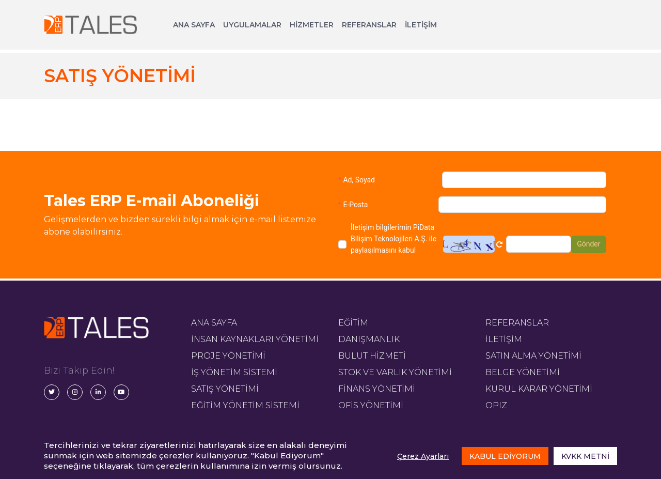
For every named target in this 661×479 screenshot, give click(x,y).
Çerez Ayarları (423, 456)
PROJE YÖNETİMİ (228, 356)
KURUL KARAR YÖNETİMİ (538, 389)
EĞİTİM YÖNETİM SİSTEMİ (245, 405)
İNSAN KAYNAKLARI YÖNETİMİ (255, 339)
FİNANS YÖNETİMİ (376, 389)
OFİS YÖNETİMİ (370, 405)
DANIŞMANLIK (369, 339)
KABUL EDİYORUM (505, 456)
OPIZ (496, 405)
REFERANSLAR (369, 24)
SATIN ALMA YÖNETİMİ (533, 356)
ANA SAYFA (194, 24)
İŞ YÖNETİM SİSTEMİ (234, 372)
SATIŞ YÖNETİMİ (225, 389)
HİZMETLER (312, 24)
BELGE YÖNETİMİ (522, 372)
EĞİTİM (353, 323)
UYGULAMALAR (252, 24)
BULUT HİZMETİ (372, 356)
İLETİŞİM (421, 24)
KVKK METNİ (585, 456)
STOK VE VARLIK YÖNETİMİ (395, 372)
